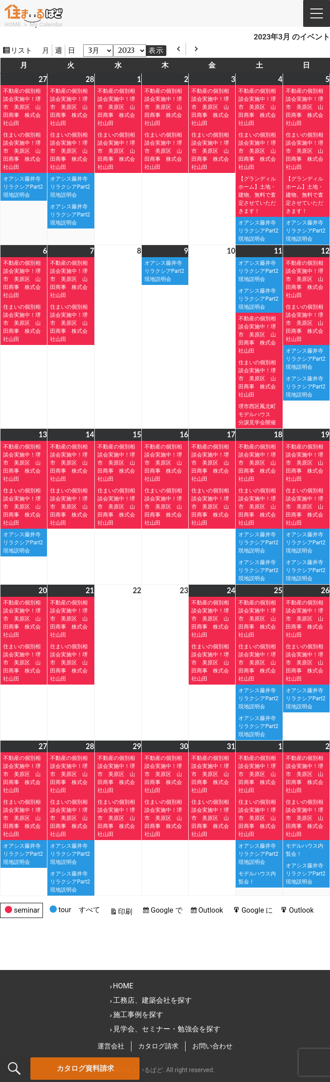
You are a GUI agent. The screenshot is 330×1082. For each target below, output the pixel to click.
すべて (89, 909)
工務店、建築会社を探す (152, 1000)
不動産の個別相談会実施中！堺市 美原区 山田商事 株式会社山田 (22, 107)
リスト (23, 50)
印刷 (126, 911)
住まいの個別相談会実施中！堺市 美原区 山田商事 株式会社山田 (22, 151)
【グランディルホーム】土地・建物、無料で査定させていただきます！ (257, 195)
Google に (258, 910)
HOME (123, 986)
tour (60, 911)
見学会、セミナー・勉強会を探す (166, 1029)
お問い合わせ (212, 1046)
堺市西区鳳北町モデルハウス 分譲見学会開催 (259, 414)
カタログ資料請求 (85, 1068)
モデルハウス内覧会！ (257, 878)
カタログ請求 (158, 1046)
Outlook (212, 910)
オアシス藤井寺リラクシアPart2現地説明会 (23, 187)
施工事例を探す (138, 1014)
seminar (22, 911)
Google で (168, 910)
